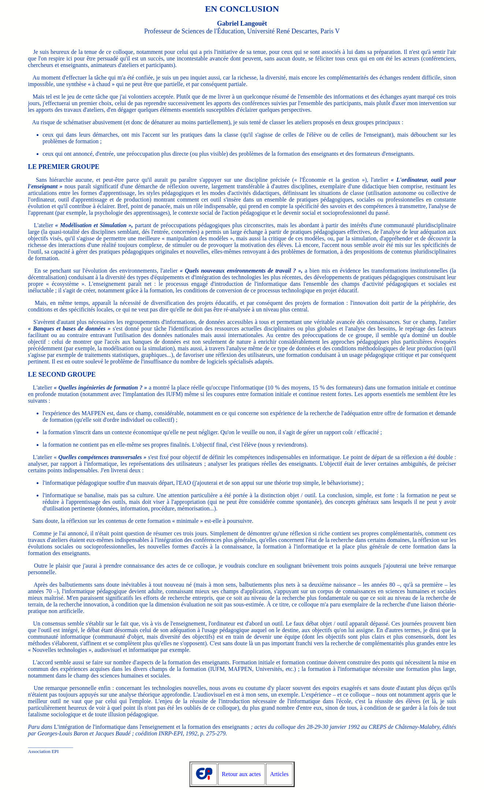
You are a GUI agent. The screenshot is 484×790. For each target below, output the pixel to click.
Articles (279, 774)
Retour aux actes (241, 774)
